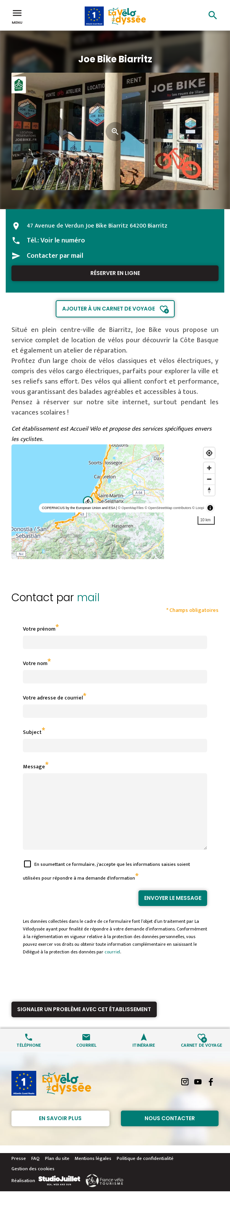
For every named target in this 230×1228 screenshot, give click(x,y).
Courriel (86, 1058)
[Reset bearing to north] (209, 490)
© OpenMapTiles (130, 508)
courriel (112, 965)
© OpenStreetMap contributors (168, 508)
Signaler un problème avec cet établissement (84, 1023)
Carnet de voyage (201, 1058)
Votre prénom (39, 629)
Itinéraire (143, 1058)
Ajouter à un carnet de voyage (108, 308)
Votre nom (35, 663)
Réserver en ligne (115, 273)
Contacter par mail (55, 256)
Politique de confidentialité (145, 1172)
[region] (115, 501)
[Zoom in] (209, 467)
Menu (17, 16)
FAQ (35, 1172)
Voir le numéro (62, 240)
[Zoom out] (209, 479)
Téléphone (28, 1058)
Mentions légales (93, 1172)
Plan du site (57, 1172)
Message (34, 766)
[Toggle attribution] (210, 507)
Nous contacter (170, 1132)
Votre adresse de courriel (53, 697)
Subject (32, 732)
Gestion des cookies (33, 1182)
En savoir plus (60, 1132)
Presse (18, 1172)
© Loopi (198, 508)
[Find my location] (209, 453)
